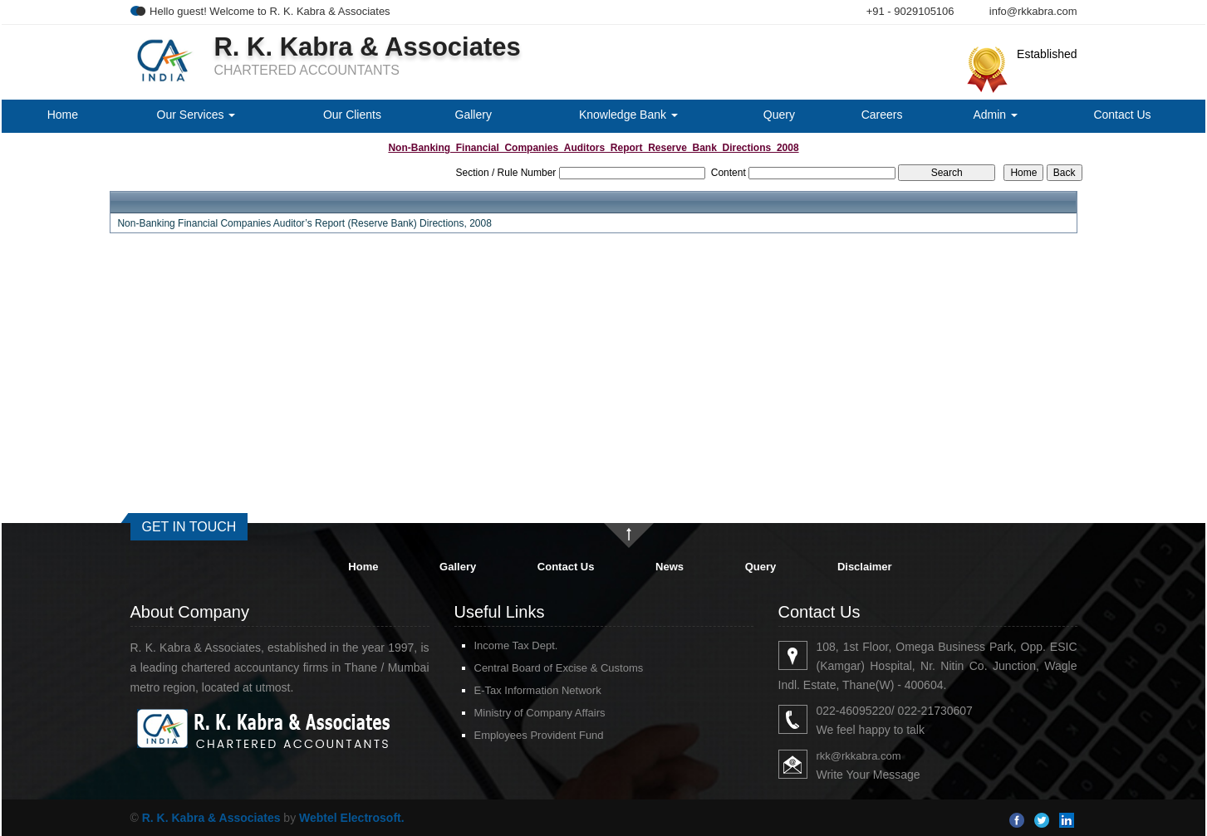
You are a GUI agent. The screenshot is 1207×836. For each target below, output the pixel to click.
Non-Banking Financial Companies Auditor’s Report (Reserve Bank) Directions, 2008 (304, 223)
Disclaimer (864, 566)
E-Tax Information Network (537, 690)
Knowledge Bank (628, 114)
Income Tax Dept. (516, 645)
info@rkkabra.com (1033, 11)
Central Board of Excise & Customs (559, 668)
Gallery (473, 114)
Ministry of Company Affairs (540, 712)
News (669, 566)
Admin (995, 114)
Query (779, 114)
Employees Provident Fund (539, 735)
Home (62, 114)
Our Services (196, 114)
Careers (882, 114)
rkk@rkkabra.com (859, 756)
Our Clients (352, 114)
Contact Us (1122, 114)
